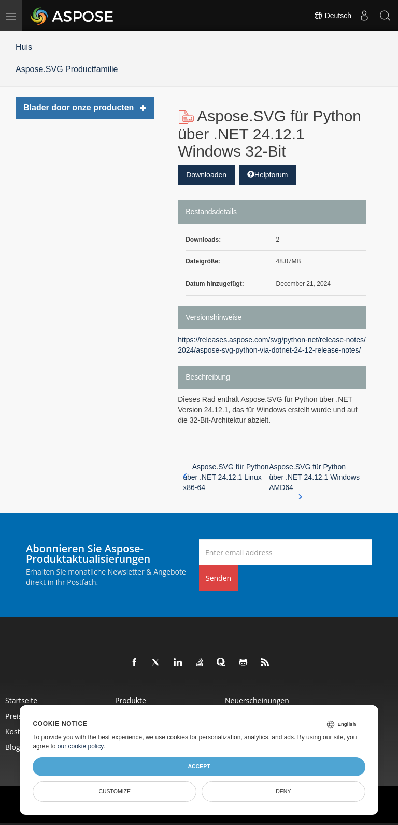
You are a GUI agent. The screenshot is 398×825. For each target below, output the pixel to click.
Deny (283, 791)
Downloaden (206, 175)
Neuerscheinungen (257, 700)
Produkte (130, 700)
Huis (24, 47)
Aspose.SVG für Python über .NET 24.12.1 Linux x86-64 (225, 477)
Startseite (21, 700)
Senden (218, 578)
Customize (114, 791)
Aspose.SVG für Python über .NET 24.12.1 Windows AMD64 (314, 478)
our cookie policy (81, 746)
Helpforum (267, 175)
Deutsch (332, 15)
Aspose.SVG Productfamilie (67, 69)
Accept (199, 766)
